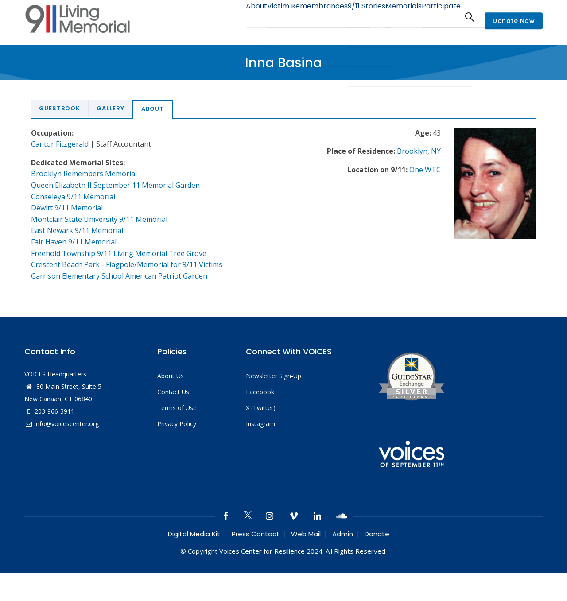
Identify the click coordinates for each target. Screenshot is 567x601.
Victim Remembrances (285, 16)
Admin (342, 534)
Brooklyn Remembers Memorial (84, 173)
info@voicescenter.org (61, 423)
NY (436, 151)
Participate (437, 16)
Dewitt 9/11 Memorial (67, 208)
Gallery (110, 108)
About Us (170, 376)
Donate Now (514, 21)
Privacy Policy (176, 423)
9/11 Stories (350, 16)
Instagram (260, 423)
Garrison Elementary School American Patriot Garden (119, 276)
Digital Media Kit (194, 534)
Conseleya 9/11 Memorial (73, 197)
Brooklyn (412, 151)
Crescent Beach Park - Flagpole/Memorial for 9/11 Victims (126, 264)
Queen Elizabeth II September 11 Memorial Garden (115, 185)
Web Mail (306, 534)
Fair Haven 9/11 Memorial (74, 242)
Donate (377, 534)
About (228, 16)
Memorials (394, 16)
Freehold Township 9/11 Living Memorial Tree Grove (118, 253)
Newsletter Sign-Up (273, 376)
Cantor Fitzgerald (60, 144)
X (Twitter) (261, 407)
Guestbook (59, 108)
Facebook (260, 392)
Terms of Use (177, 407)
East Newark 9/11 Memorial (77, 230)
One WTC (425, 169)
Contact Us (173, 392)
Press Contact (256, 534)
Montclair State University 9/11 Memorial (99, 219)
